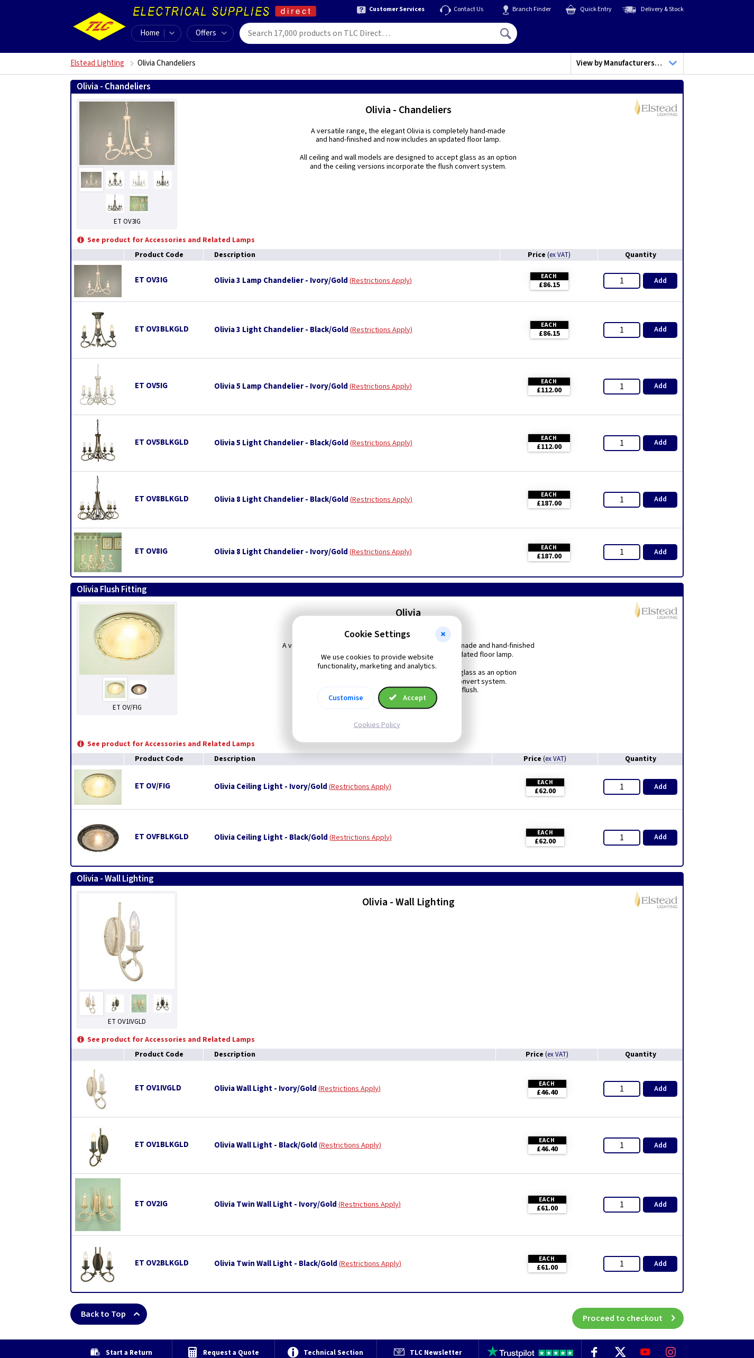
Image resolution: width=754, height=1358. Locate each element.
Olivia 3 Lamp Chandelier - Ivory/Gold (281, 281)
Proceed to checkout (633, 1314)
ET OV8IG (151, 551)
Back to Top (114, 1314)
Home (150, 33)
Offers (211, 33)
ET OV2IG (151, 1203)
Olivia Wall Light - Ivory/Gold (265, 1089)
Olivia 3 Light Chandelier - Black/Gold (281, 330)
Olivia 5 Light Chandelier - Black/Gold (281, 443)
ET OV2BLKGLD (162, 1263)
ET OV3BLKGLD (162, 329)
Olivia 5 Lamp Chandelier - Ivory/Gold (281, 386)
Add (660, 281)
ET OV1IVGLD (158, 1088)
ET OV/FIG (152, 786)
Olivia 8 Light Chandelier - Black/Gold (281, 499)
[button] (443, 635)
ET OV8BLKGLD (162, 498)
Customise (345, 697)
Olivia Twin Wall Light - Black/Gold (275, 1264)
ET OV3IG (151, 280)
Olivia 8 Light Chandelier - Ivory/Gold (281, 552)
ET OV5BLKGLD (162, 442)
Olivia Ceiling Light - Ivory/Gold (270, 787)
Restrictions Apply (381, 281)
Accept (407, 697)
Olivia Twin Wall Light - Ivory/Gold (275, 1204)
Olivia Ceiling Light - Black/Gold (271, 837)
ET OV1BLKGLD (162, 1144)
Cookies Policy (377, 724)
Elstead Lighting (97, 63)
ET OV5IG (151, 385)
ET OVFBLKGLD (162, 836)
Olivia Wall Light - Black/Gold (265, 1145)
